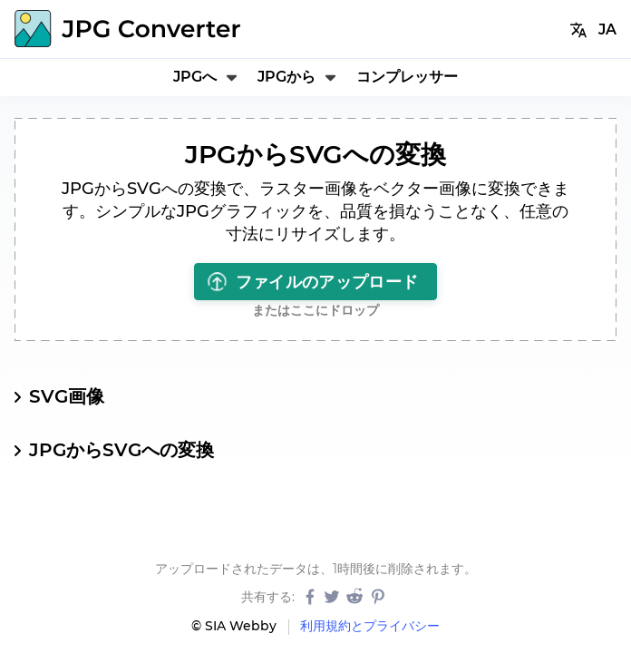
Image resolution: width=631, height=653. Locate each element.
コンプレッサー (407, 76)
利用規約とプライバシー (370, 626)
